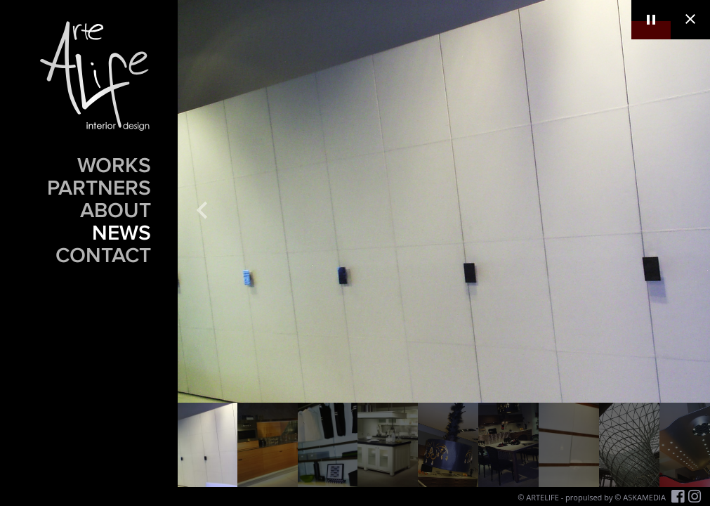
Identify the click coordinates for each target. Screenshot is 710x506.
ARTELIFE (542, 497)
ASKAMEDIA (644, 497)
